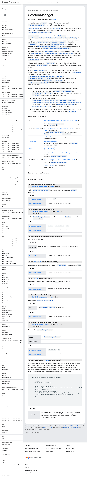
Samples (57, 2)
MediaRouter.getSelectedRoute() (40, 32)
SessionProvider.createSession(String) (60, 53)
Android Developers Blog (31, 448)
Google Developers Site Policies (71, 427)
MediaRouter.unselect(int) (53, 81)
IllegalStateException (35, 203)
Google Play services (45, 10)
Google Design (49, 451)
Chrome (27, 464)
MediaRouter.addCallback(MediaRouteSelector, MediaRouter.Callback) (53, 38)
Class (45, 130)
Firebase (27, 467)
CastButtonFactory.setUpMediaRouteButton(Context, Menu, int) (54, 100)
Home (29, 10)
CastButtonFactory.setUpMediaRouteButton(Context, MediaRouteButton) (56, 102)
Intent (52, 165)
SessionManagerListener (37, 25)
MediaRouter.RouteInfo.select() (40, 78)
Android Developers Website (53, 448)
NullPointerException (35, 199)
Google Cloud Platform (31, 470)
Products (35, 10)
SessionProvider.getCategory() (48, 46)
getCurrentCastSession (50, 141)
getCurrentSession (49, 148)
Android (27, 462)
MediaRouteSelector (57, 44)
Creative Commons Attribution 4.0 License (71, 425)
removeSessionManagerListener (53, 153)
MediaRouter (56, 28)
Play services (10, 2)
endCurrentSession (49, 137)
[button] (11, 21)
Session (44, 23)
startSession (47, 165)
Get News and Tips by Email (32, 451)
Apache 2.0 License (48, 427)
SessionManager (34, 28)
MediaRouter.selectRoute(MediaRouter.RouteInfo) (46, 76)
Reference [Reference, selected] (49, 2)
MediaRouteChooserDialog (62, 91)
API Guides (28, 2)
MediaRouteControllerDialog (41, 93)
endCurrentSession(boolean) (38, 83)
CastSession (32, 141)
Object (54, 19)
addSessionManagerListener (51, 120)
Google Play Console (71, 451)
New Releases (38, 2)
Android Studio (70, 448)
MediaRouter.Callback (58, 42)
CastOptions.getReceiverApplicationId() (56, 48)
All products (28, 473)
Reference (55, 10)
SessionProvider (42, 42)
